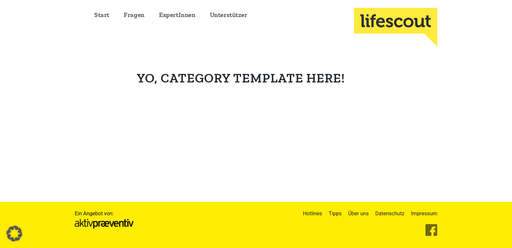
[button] (14, 233)
